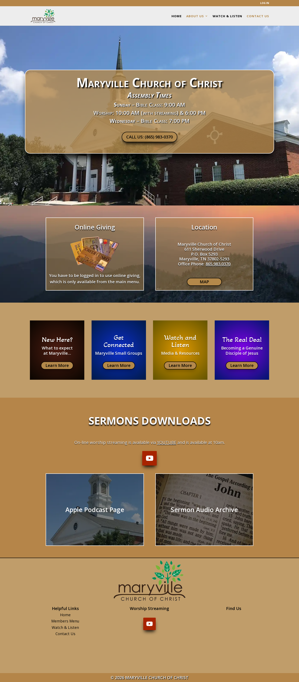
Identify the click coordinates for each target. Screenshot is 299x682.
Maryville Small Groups (118, 353)
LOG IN (264, 3)
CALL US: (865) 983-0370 (149, 137)
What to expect (57, 348)
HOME (177, 16)
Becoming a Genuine (242, 348)
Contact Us (65, 633)
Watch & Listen (65, 627)
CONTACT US (258, 16)
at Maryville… (57, 353)
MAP (204, 282)
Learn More (57, 365)
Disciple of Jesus (241, 353)
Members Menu (65, 620)
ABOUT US (195, 16)
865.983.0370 (218, 264)
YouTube (166, 442)
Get (119, 337)
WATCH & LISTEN (227, 16)
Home (65, 614)
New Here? (57, 339)
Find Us (233, 608)
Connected (118, 344)
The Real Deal (242, 339)
